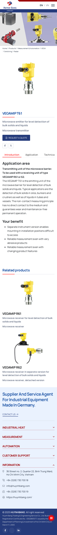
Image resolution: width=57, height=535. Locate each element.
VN (47, 5)
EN (41, 5)
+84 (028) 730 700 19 (17, 491)
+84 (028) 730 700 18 (17, 480)
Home (4, 48)
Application (31, 154)
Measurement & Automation (29, 48)
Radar (16, 51)
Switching (8, 51)
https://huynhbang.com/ (19, 497)
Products (12, 48)
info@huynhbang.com (18, 486)
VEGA (43, 48)
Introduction (12, 154)
